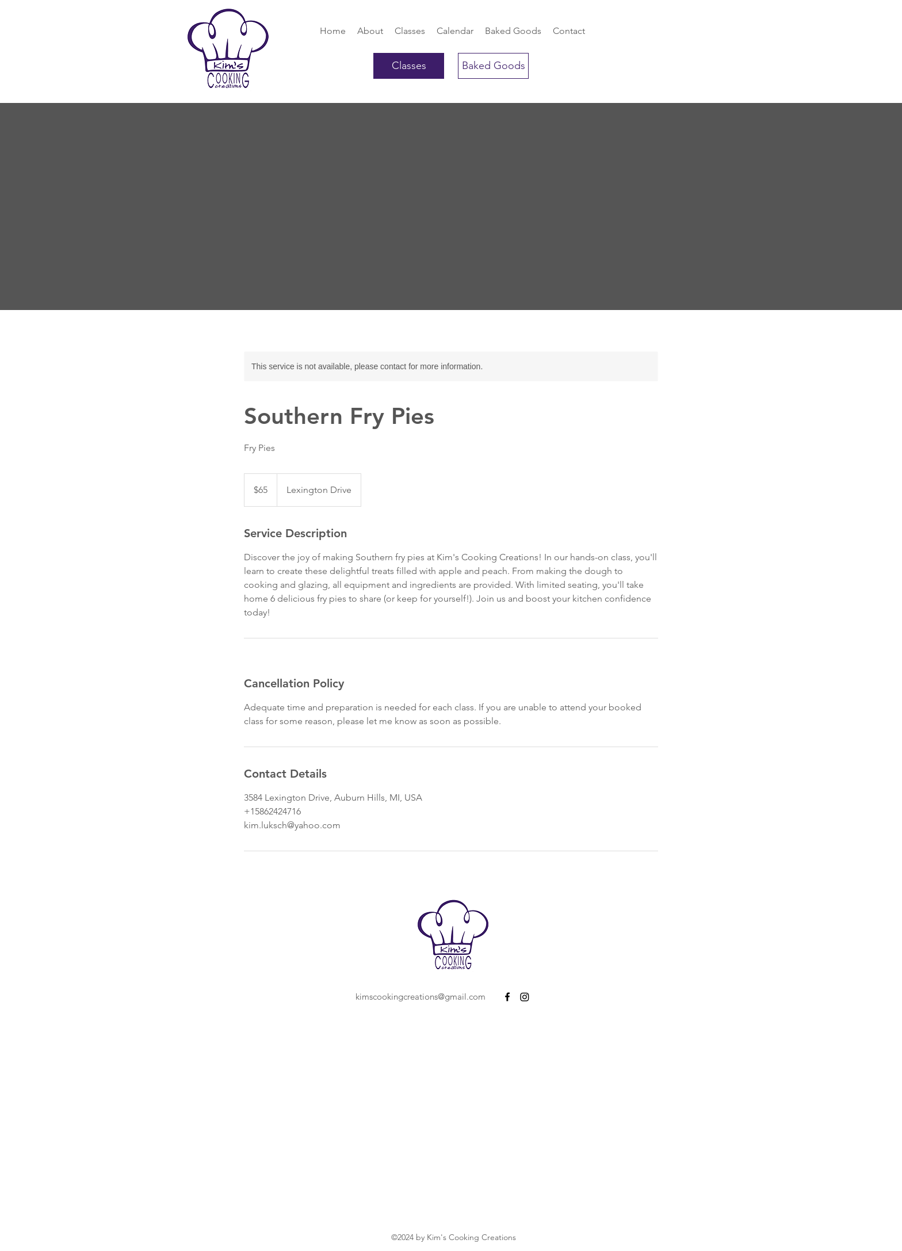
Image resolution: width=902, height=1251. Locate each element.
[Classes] (408, 66)
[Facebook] (507, 997)
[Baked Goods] (493, 66)
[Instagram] (524, 997)
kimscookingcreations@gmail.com (421, 996)
